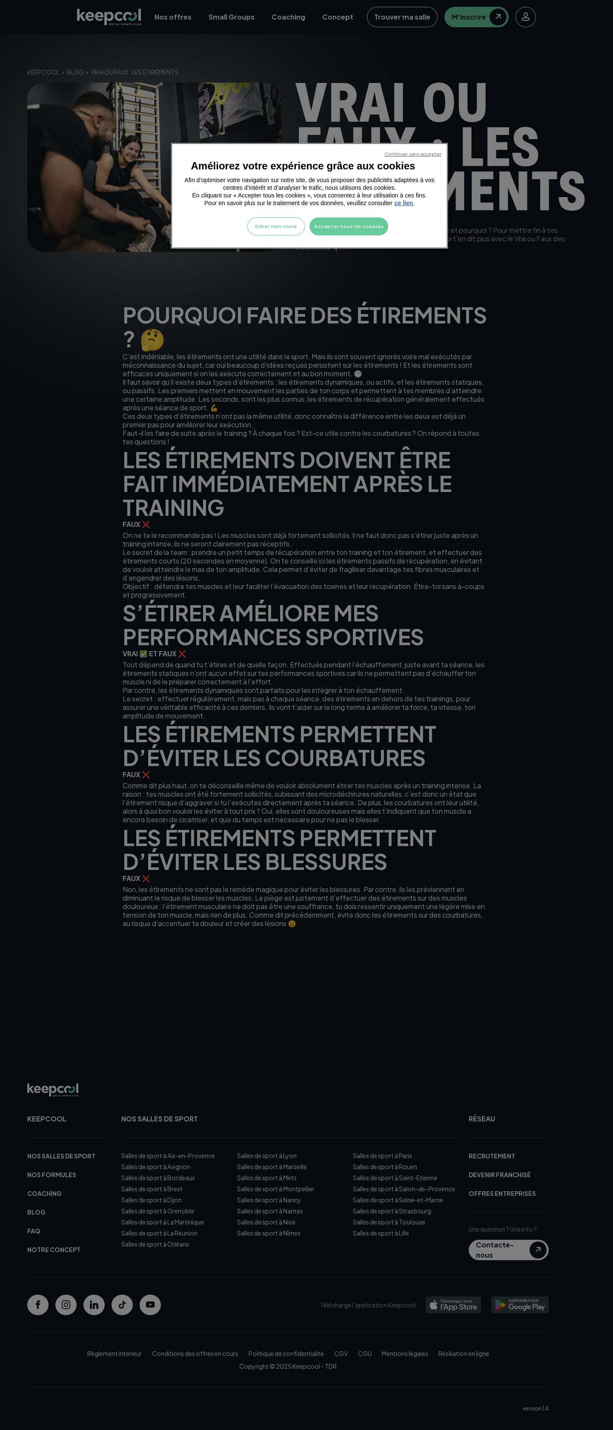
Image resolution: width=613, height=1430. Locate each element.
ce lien (404, 203)
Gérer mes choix (276, 226)
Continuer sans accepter (412, 154)
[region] (309, 196)
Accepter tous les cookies (349, 226)
